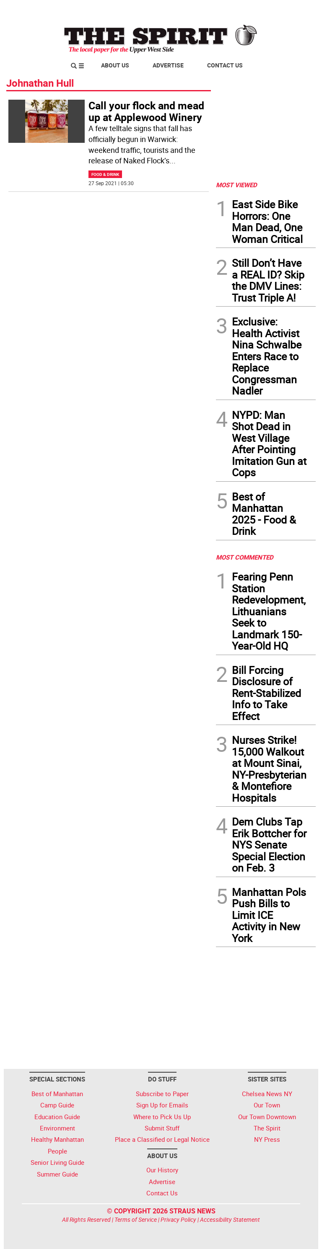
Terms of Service (135, 1219)
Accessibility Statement (230, 1219)
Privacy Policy (178, 1219)
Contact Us (225, 65)
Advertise (168, 65)
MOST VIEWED (236, 185)
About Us (115, 65)
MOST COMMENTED (244, 557)
